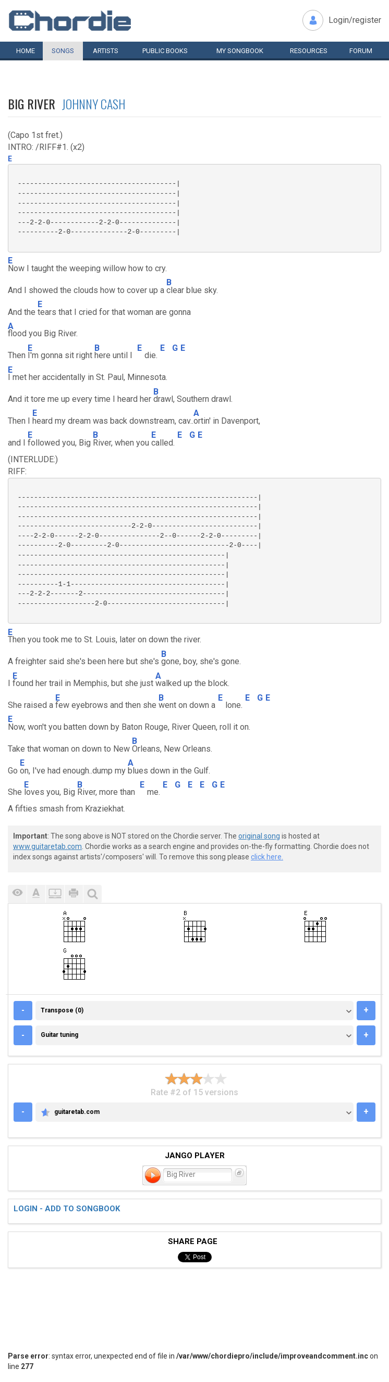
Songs (63, 51)
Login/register (355, 20)
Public (165, 51)
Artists (105, 51)
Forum (360, 51)
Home (25, 51)
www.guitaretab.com (47, 846)
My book (239, 51)
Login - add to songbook (67, 1208)
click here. (267, 857)
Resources (308, 51)
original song (259, 836)
